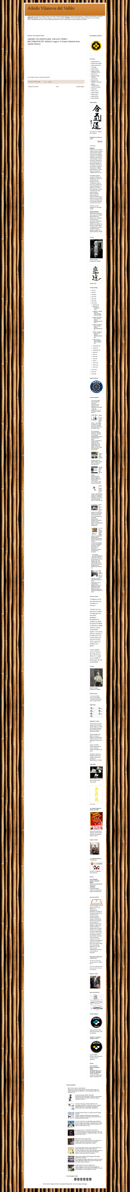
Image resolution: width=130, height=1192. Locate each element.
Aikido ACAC (94, 74)
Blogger (85, 1184)
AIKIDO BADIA (94, 69)
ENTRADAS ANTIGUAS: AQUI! (96, 308)
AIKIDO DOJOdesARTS (95, 84)
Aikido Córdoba (95, 92)
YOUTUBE (93, 67)
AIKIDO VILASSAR (95, 87)
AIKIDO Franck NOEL (96, 63)
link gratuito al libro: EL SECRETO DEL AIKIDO (86, 1130)
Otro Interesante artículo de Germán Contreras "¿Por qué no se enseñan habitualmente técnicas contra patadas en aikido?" (96, 435)
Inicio (57, 86)
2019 (93, 292)
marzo (94, 362)
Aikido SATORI (94, 96)
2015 (93, 301)
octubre (95, 348)
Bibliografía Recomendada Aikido (83, 1139)
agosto (94, 352)
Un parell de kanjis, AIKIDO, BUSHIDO (84, 1095)
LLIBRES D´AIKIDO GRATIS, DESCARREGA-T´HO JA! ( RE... (97, 313)
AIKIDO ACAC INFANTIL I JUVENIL (96, 81)
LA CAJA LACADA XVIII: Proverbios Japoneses (95, 402)
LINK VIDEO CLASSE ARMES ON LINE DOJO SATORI (96, 556)
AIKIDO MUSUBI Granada (95, 76)
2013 (93, 369)
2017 (93, 296)
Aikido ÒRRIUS (95, 98)
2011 (93, 374)
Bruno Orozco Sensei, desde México (76, 1088)
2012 (93, 371)
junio (94, 356)
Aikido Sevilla (94, 94)
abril (94, 360)
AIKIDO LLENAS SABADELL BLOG (95, 71)
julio (94, 354)
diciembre (95, 305)
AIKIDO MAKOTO (95, 61)
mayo (94, 358)
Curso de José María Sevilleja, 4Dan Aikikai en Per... (97, 341)
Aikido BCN (94, 89)
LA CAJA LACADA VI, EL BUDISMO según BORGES (88, 1121)
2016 (93, 299)
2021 (93, 290)
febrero (95, 365)
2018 (93, 294)
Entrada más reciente (33, 86)
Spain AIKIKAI (94, 79)
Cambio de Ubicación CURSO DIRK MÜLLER (86, 1104)
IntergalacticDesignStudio (66, 1184)
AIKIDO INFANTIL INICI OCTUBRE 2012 (85, 1165)
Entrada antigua (80, 86)
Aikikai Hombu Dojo (96, 65)
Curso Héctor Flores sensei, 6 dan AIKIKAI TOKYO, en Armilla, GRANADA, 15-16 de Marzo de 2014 (88, 1148)
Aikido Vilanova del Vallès (51, 8)
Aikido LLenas (94, 90)
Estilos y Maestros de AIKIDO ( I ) (100, 489)
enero (94, 367)
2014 (93, 303)
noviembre (95, 346)
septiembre (95, 350)
